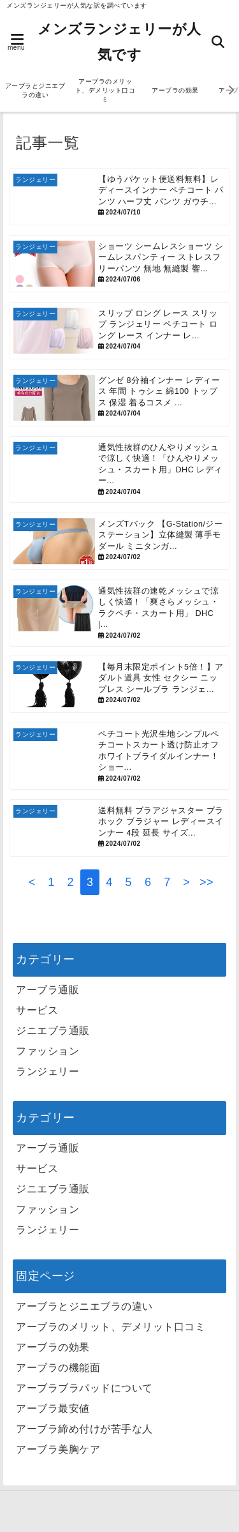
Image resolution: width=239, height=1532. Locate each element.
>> (206, 882)
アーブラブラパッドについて (84, 1388)
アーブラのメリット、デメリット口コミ (105, 90)
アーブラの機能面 (58, 1367)
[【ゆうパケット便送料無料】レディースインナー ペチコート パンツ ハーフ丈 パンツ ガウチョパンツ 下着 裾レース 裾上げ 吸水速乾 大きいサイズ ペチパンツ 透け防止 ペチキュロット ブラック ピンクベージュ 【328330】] (119, 197)
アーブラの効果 (175, 90)
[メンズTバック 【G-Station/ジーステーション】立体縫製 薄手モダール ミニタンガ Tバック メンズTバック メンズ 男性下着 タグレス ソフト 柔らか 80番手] (119, 541)
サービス (37, 1010)
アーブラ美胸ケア (58, 1449)
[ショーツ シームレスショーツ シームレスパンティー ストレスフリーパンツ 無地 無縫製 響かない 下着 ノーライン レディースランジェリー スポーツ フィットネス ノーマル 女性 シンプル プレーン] (119, 264)
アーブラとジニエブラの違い (35, 90)
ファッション (47, 1051)
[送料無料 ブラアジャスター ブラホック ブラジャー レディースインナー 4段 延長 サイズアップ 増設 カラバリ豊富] (119, 828)
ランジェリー (47, 1071)
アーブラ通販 (47, 989)
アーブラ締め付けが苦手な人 (84, 1428)
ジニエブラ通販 (53, 1030)
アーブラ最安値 (53, 1408)
